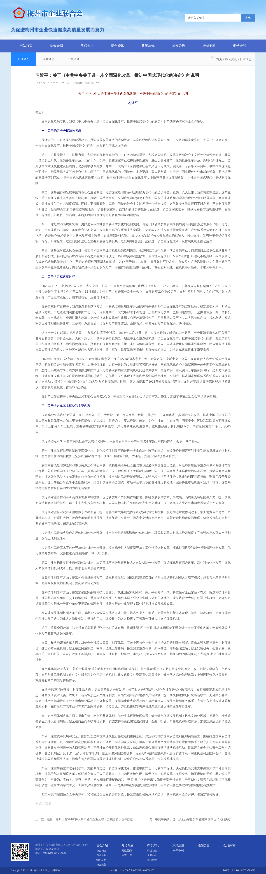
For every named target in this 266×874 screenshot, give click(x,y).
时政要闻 (127, 850)
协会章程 (101, 855)
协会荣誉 (101, 864)
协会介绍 (56, 45)
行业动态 (23, 59)
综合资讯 (117, 45)
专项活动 (74, 59)
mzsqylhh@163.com (54, 853)
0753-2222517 (51, 848)
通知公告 (178, 45)
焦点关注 (87, 45)
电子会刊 (239, 45)
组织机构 (101, 859)
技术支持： (114, 870)
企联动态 (48, 59)
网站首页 (26, 45)
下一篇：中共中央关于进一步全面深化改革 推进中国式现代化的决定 (187, 819)
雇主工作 (127, 855)
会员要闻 (209, 45)
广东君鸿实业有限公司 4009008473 (137, 870)
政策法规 (148, 45)
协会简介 (101, 850)
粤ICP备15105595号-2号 (243, 870)
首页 (219, 59)
